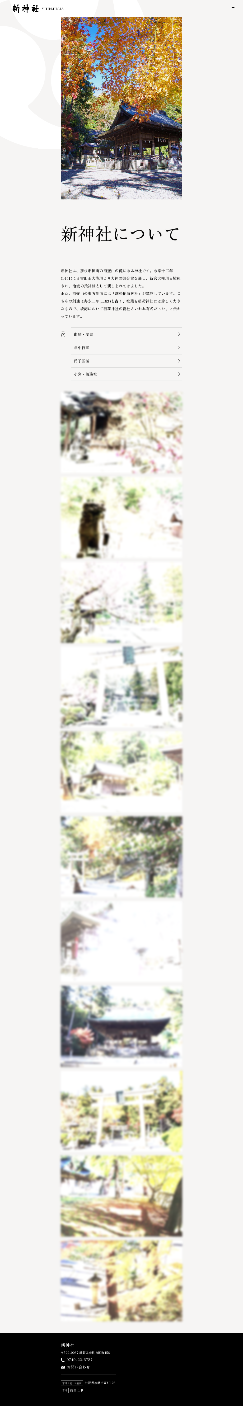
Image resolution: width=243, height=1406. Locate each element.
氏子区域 (81, 361)
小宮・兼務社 (85, 374)
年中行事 (81, 348)
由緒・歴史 (83, 335)
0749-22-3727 (79, 1360)
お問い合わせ (78, 1368)
